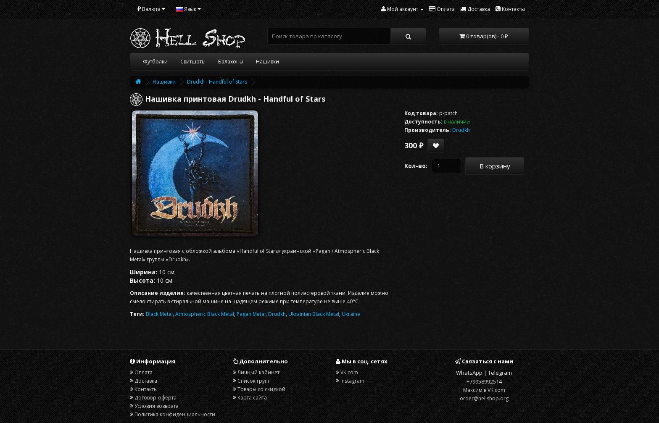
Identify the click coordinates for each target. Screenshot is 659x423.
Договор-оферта (155, 397)
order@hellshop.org (484, 398)
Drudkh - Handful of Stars (217, 81)
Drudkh (277, 314)
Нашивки (267, 61)
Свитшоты (193, 61)
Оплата (143, 372)
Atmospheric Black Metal (204, 314)
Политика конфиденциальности (174, 414)
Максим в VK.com (484, 390)
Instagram (352, 380)
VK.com (349, 372)
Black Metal (159, 314)
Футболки (155, 61)
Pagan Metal (251, 314)
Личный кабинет (258, 372)
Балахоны (230, 61)
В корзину (495, 166)
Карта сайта (252, 397)
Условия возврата (156, 406)
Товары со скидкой (261, 389)
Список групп (254, 380)
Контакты (146, 389)
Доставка (145, 380)
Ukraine (351, 314)
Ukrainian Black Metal (313, 314)
